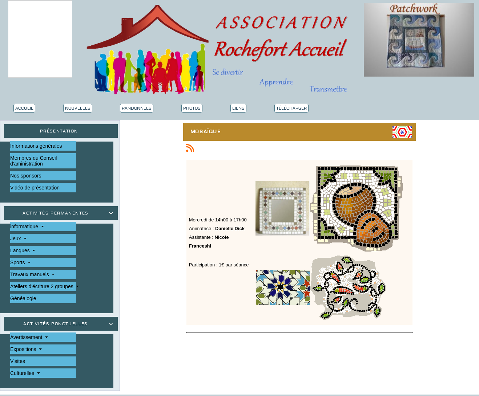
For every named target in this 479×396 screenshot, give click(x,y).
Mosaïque (207, 132)
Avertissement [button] (27, 337)
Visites (17, 361)
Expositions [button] (23, 349)
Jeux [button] (16, 238)
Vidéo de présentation (35, 188)
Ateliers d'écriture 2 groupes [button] (42, 286)
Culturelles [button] (23, 373)
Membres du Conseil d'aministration (33, 161)
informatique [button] (25, 226)
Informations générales (36, 146)
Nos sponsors (25, 176)
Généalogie (23, 298)
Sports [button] (18, 262)
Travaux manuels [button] (30, 274)
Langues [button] (20, 250)
